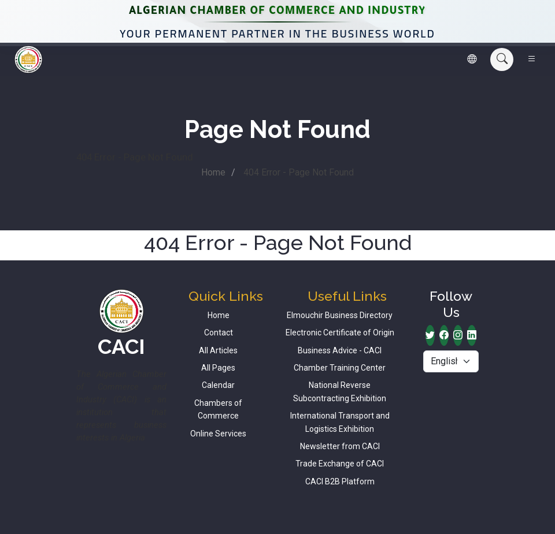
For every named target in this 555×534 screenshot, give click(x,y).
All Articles (218, 350)
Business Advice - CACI (340, 350)
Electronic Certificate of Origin (340, 332)
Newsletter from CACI (340, 446)
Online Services (218, 433)
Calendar (218, 385)
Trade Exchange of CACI (339, 463)
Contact (218, 332)
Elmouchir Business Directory (340, 315)
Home (213, 172)
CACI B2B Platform (340, 481)
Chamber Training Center (340, 367)
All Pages (218, 367)
